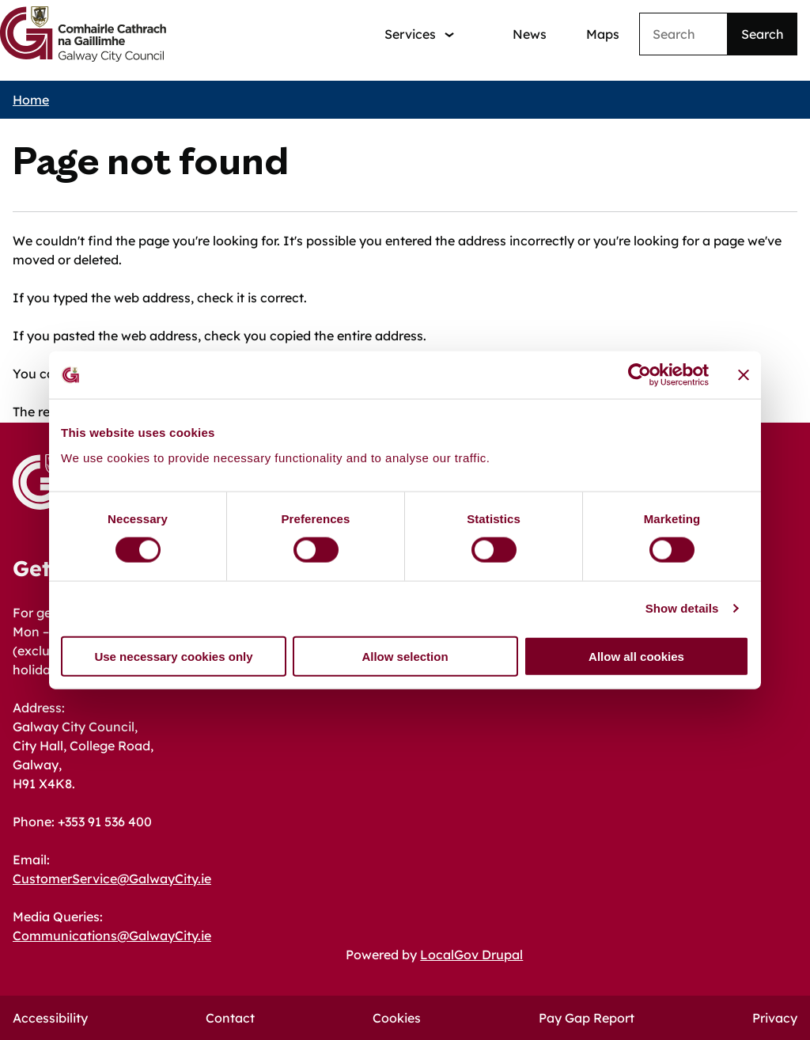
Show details (682, 608)
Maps (602, 34)
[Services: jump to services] (419, 34)
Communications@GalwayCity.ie (112, 935)
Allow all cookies (636, 655)
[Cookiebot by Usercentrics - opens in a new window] (639, 375)
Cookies (397, 1018)
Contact (230, 1018)
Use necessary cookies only (173, 655)
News (530, 34)
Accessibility (50, 1018)
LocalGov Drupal (471, 954)
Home (31, 100)
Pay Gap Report (586, 1018)
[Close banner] (743, 375)
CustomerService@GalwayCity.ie (112, 878)
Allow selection (404, 655)
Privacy (774, 1018)
